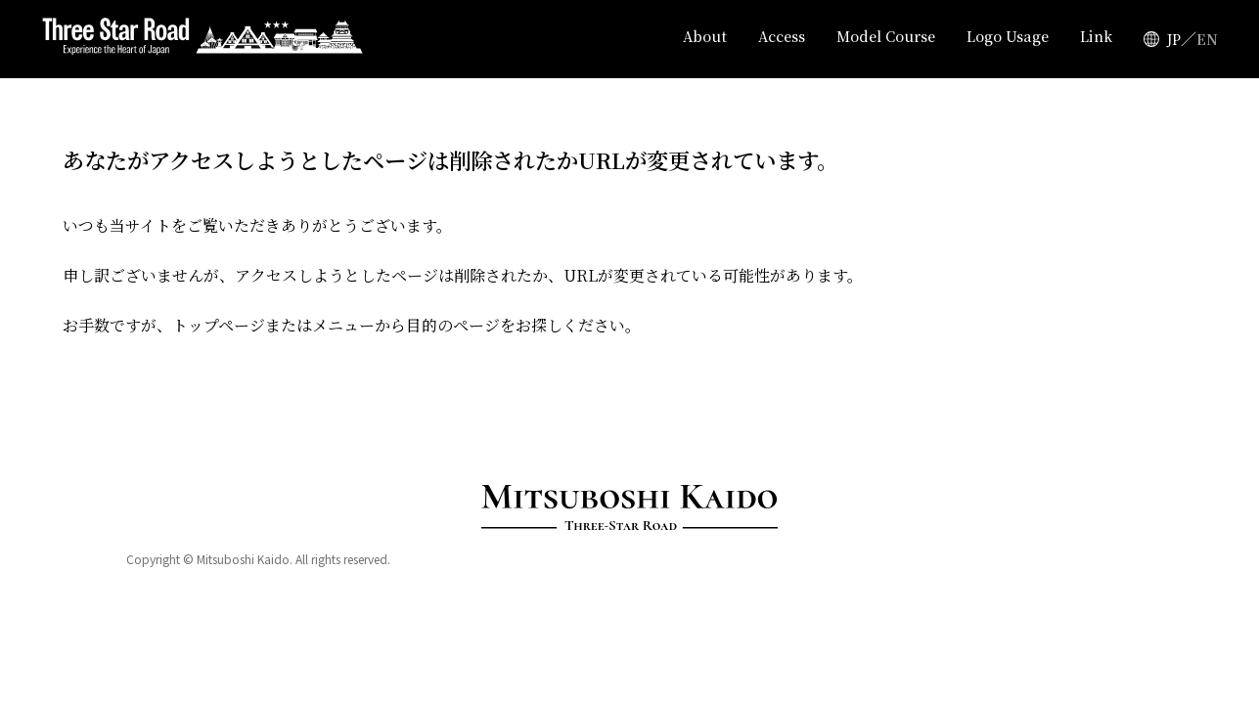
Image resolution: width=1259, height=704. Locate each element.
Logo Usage (1009, 39)
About (711, 39)
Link (1095, 39)
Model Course (890, 39)
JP (1173, 39)
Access (787, 39)
